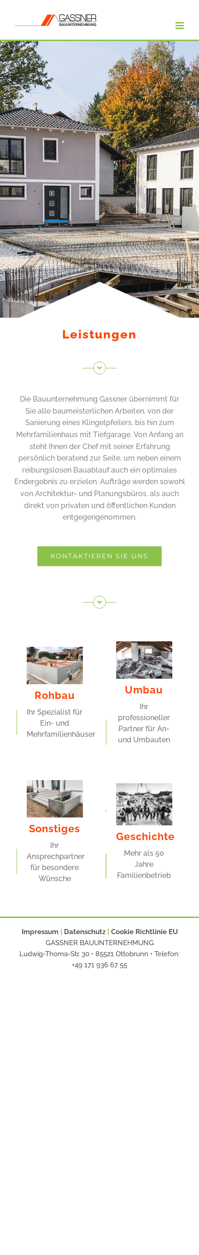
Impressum (40, 932)
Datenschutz (84, 932)
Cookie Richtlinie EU (144, 932)
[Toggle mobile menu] (180, 25)
